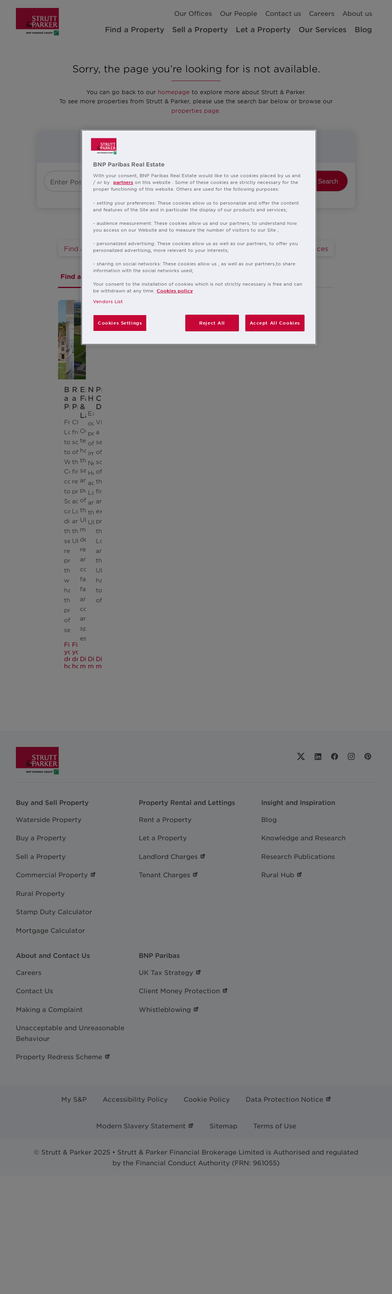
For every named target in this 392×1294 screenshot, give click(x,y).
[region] (198, 237)
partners (123, 182)
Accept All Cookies (275, 322)
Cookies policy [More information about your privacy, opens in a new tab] (175, 290)
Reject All (212, 322)
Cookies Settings (120, 322)
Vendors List (108, 301)
